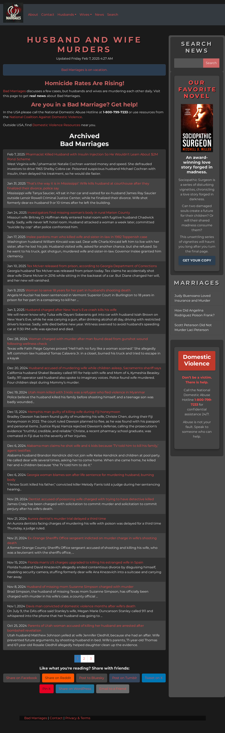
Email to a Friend (112, 688)
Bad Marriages (14, 91)
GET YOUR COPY (197, 260)
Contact (56, 718)
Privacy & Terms (77, 718)
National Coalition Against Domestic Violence (45, 117)
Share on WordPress (75, 688)
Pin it (46, 688)
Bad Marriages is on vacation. (84, 69)
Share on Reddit (58, 678)
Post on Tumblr (124, 678)
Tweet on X (154, 678)
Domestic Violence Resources (56, 125)
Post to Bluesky (91, 678)
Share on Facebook (21, 678)
